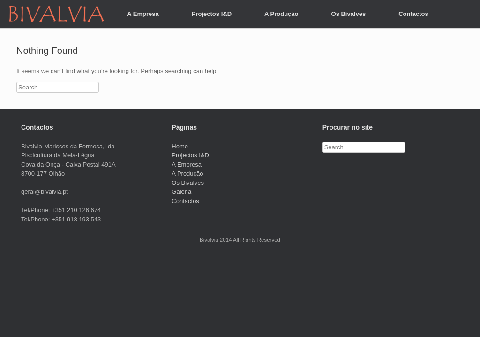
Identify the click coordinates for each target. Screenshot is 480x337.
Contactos (413, 13)
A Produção (281, 13)
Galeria (181, 191)
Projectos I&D (212, 13)
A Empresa (142, 13)
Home (180, 146)
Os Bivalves (348, 13)
